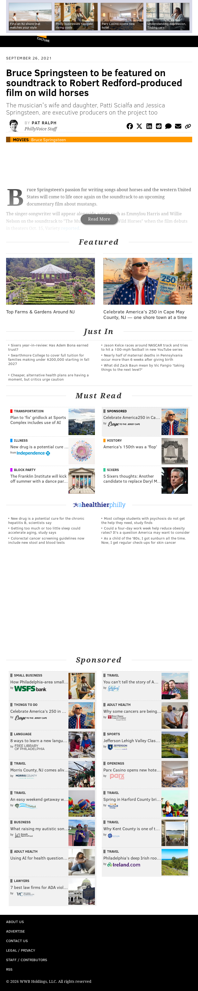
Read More (99, 219)
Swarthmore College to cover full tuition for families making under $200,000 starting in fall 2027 (48, 359)
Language (22, 734)
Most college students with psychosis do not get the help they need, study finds (143, 520)
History (114, 440)
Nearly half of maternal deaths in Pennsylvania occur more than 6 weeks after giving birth (142, 357)
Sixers (113, 469)
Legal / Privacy (20, 950)
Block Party (25, 469)
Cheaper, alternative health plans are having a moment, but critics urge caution (48, 377)
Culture (43, 39)
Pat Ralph (44, 122)
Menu (189, 41)
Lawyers (21, 880)
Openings (115, 763)
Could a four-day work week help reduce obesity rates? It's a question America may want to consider (145, 530)
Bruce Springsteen (48, 139)
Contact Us (17, 940)
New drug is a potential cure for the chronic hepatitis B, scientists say (46, 520)
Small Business (28, 675)
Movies (21, 139)
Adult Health (119, 704)
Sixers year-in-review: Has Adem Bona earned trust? (48, 347)
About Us (15, 921)
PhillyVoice (13, 41)
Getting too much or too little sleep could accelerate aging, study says (44, 530)
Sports (113, 734)
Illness (21, 440)
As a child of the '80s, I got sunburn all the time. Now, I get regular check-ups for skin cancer (143, 540)
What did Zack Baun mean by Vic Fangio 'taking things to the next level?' (142, 367)
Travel (113, 675)
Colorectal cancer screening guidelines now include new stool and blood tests (46, 540)
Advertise (15, 931)
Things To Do (26, 704)
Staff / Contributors (26, 959)
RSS (9, 969)
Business (22, 822)
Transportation (29, 411)
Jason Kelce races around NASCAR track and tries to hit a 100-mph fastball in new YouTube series (144, 347)
